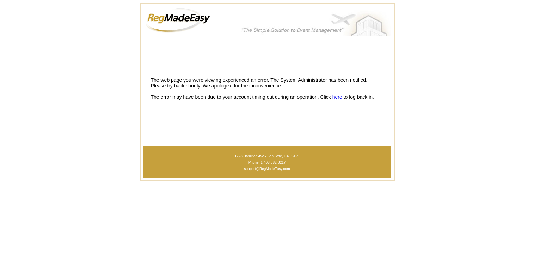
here (337, 97)
